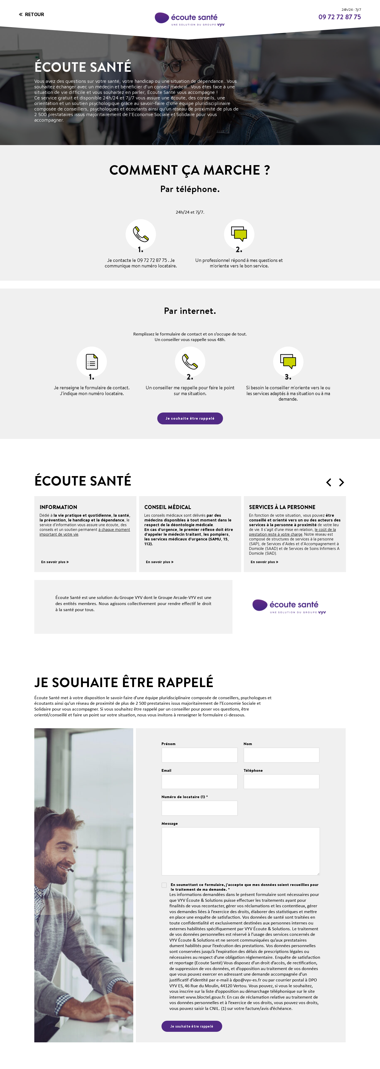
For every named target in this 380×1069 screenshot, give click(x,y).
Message (170, 823)
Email (166, 770)
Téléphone (253, 770)
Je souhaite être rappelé (190, 418)
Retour (34, 14)
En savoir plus (55, 562)
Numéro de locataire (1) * (185, 797)
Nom (248, 743)
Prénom (168, 743)
